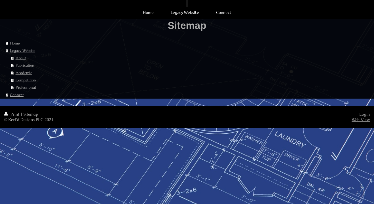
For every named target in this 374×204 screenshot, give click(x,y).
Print (12, 114)
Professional (26, 87)
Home (15, 43)
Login (364, 114)
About (21, 58)
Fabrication (25, 65)
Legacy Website (22, 50)
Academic (24, 72)
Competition (26, 80)
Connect (17, 94)
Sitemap (31, 114)
